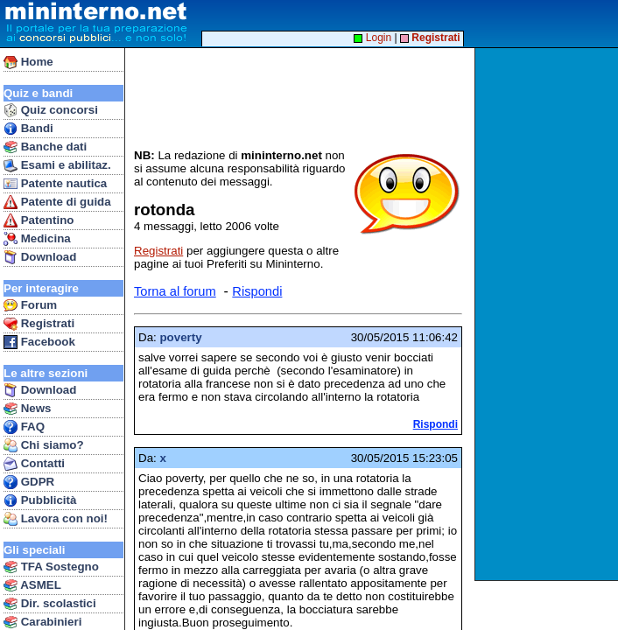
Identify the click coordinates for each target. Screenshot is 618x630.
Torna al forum (175, 291)
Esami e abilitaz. (57, 165)
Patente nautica (55, 184)
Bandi (28, 129)
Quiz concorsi (51, 110)
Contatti (34, 464)
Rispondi (257, 291)
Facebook (39, 342)
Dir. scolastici (50, 604)
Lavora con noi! (56, 519)
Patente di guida (57, 202)
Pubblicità (40, 501)
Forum (30, 305)
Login (372, 38)
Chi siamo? (44, 445)
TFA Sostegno (51, 567)
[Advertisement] (548, 314)
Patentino (39, 221)
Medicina (37, 239)
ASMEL (32, 585)
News (28, 409)
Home (28, 62)
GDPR (29, 482)
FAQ (24, 427)
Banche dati (45, 147)
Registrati (39, 324)
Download (40, 257)
